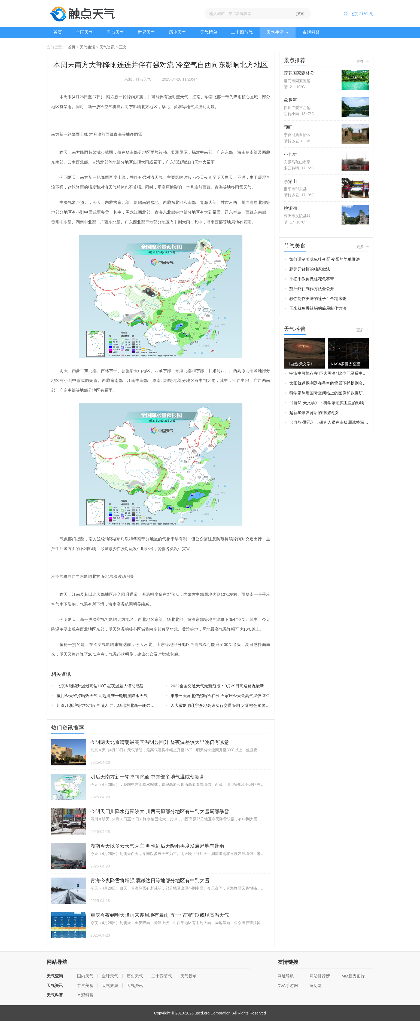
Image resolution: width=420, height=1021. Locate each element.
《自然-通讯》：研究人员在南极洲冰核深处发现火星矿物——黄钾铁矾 (329, 422)
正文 (123, 47)
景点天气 (115, 32)
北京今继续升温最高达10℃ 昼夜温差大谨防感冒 (100, 685)
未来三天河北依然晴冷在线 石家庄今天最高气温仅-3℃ (220, 695)
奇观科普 (311, 32)
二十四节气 (242, 32)
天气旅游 (110, 985)
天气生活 (277, 32)
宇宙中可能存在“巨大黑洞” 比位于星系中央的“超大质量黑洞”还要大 (329, 373)
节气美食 (85, 985)
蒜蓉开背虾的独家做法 (309, 269)
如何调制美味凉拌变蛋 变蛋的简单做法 (324, 259)
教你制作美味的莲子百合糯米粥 (317, 298)
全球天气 (110, 976)
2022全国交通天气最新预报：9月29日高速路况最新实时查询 (220, 685)
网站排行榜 (319, 976)
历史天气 (177, 32)
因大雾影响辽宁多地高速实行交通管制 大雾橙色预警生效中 (220, 705)
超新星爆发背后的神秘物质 (313, 412)
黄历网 (315, 985)
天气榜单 (208, 32)
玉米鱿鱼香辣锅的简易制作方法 (317, 308)
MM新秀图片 (353, 976)
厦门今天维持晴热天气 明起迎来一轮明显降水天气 (102, 695)
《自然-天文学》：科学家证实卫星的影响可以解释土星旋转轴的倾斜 (329, 402)
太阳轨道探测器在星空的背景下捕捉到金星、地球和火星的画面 (329, 383)
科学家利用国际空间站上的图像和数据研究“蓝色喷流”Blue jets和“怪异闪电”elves (329, 393)
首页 (57, 32)
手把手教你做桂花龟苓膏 (311, 279)
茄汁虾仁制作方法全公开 (311, 288)
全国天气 (84, 32)
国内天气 (85, 976)
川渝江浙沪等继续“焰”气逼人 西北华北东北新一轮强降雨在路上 (106, 705)
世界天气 (146, 32)
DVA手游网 (288, 985)
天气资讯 (107, 47)
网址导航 (286, 976)
